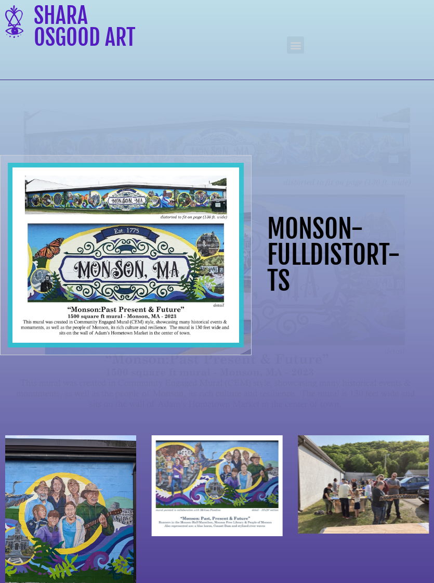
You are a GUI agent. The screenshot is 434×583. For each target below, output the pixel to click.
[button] (295, 45)
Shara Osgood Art (85, 26)
